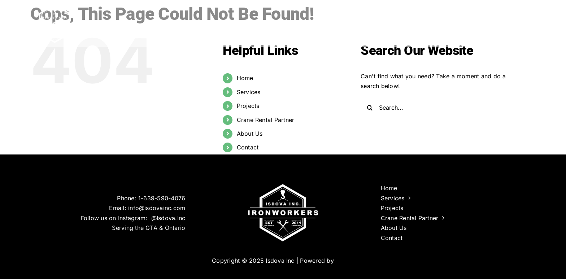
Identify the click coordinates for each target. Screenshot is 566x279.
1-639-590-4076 (161, 198)
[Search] (370, 108)
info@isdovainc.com (156, 208)
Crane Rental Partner (266, 119)
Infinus (345, 260)
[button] (524, 21)
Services (249, 92)
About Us (250, 133)
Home (245, 78)
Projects (248, 105)
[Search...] (441, 108)
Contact (248, 147)
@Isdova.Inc (168, 218)
